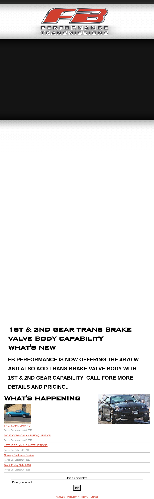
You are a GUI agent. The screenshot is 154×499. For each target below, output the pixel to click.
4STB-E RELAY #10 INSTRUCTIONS (26, 445)
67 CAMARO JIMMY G (17, 425)
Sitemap (94, 497)
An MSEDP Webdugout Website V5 (72, 497)
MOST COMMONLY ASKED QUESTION (27, 435)
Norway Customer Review (19, 455)
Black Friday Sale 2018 (17, 465)
